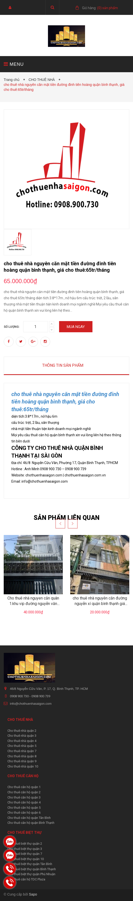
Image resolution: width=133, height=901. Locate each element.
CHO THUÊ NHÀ (42, 80)
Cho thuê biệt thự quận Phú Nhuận (31, 874)
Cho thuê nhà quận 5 (21, 746)
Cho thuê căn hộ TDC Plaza (26, 879)
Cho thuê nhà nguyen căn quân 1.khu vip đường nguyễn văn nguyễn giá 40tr (33, 604)
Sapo (33, 894)
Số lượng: (12, 327)
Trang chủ (13, 80)
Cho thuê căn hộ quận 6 (24, 812)
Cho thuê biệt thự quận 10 (25, 859)
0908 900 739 (40, 696)
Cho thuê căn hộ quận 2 (24, 792)
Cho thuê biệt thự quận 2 (24, 843)
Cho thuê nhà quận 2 (21, 731)
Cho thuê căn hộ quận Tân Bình (29, 818)
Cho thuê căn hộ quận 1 (24, 787)
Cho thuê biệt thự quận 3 (24, 849)
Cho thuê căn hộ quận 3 (24, 797)
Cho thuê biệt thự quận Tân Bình (29, 864)
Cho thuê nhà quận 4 (21, 741)
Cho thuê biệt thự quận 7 (24, 854)
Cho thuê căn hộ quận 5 (24, 807)
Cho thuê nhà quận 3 (21, 735)
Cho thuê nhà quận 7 (21, 751)
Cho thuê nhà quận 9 (21, 761)
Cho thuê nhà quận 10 (22, 766)
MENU (14, 64)
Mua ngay (76, 327)
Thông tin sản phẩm (62, 365)
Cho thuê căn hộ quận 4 (24, 802)
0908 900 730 (19, 696)
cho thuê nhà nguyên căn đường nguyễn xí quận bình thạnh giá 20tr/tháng (100, 604)
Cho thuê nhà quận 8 (21, 756)
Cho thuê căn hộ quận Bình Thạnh (30, 823)
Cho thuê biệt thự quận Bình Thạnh (31, 869)
